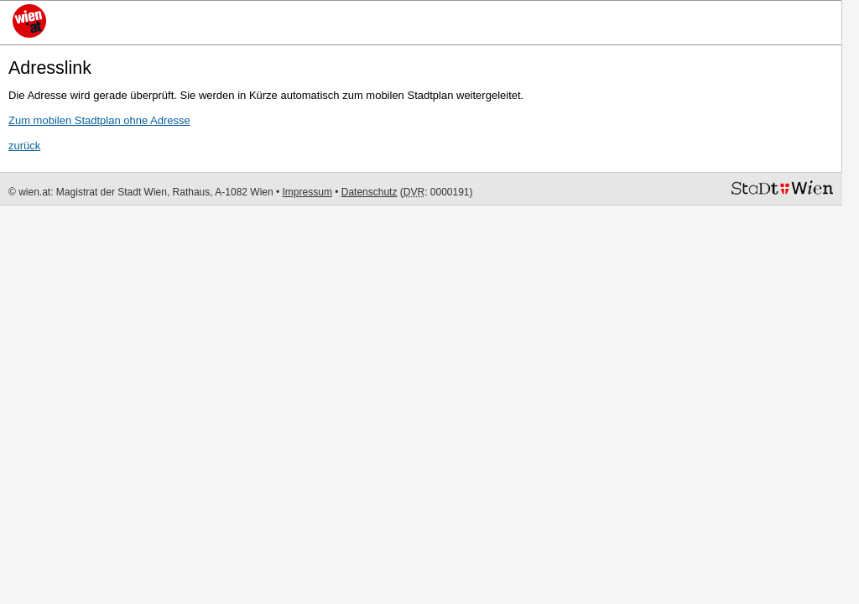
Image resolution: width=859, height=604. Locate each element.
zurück (24, 145)
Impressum (307, 192)
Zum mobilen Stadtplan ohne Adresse (99, 120)
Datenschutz (369, 192)
